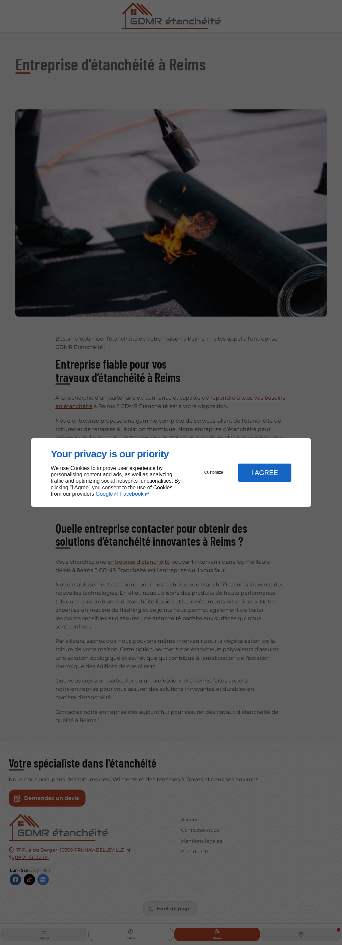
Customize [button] (213, 472)
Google (104, 494)
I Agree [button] (264, 472)
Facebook (132, 494)
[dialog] (171, 472)
